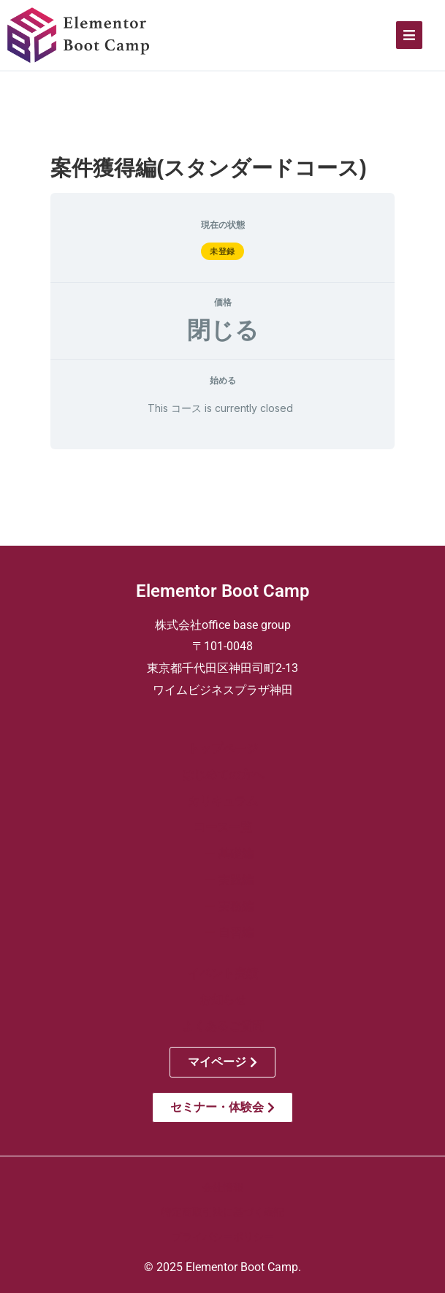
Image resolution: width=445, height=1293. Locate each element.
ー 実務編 (223, 906)
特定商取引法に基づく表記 (222, 1212)
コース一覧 (223, 827)
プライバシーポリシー (223, 1237)
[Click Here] (409, 35)
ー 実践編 (223, 880)
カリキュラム (223, 801)
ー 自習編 (223, 932)
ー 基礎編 (223, 854)
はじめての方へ (223, 775)
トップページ (223, 748)
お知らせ (222, 1000)
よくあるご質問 (223, 1026)
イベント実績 (223, 973)
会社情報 (222, 1187)
